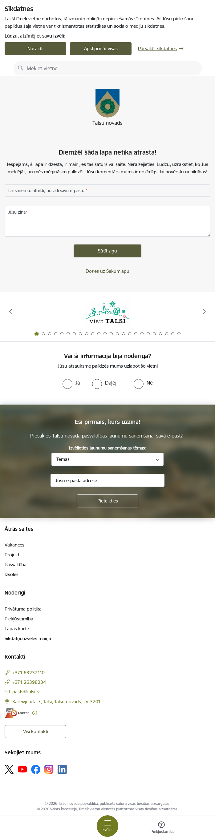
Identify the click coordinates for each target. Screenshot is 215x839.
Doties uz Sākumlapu (107, 271)
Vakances (14, 545)
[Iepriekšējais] (11, 311)
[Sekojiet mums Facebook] (35, 769)
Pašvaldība (15, 564)
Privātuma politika (23, 609)
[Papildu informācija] (34, 713)
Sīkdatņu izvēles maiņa (28, 638)
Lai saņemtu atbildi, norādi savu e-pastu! (47, 190)
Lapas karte (17, 628)
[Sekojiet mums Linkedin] (62, 769)
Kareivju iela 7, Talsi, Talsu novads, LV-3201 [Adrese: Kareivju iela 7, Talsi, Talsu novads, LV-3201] (56, 701)
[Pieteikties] (107, 500)
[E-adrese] (17, 713)
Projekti (12, 555)
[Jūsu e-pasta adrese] (107, 480)
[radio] (71, 382)
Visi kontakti (35, 731)
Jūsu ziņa (17, 212)
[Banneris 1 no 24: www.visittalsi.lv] (107, 312)
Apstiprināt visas (101, 48)
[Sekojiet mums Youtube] (22, 768)
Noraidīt (35, 48)
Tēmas (63, 459)
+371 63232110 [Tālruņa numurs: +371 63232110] (28, 673)
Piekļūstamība (19, 619)
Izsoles (11, 574)
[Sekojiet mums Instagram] (49, 769)
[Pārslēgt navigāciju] (107, 826)
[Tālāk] (204, 311)
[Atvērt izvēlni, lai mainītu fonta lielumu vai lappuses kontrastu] (161, 828)
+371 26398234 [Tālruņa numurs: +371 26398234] (29, 682)
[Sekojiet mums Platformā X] (9, 769)
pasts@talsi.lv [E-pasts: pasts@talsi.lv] (25, 692)
